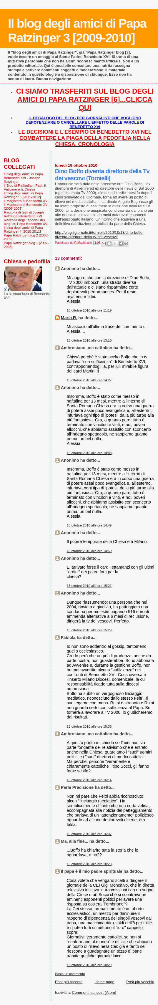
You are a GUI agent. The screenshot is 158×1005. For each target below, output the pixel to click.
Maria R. (69, 317)
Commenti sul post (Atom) (94, 992)
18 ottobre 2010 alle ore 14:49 (89, 525)
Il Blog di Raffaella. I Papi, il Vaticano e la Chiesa (25, 187)
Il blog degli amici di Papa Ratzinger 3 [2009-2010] (77, 30)
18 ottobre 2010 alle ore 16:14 (89, 780)
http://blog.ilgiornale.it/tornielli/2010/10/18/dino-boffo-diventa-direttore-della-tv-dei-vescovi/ (99, 234)
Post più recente (69, 982)
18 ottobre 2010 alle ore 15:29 (89, 630)
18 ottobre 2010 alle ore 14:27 (89, 380)
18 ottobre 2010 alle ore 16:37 (89, 834)
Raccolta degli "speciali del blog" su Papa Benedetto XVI (26, 222)
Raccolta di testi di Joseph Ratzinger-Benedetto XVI (24, 214)
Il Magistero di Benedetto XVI (26, 201)
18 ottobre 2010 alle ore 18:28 (89, 864)
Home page (104, 982)
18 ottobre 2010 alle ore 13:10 (89, 340)
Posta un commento (70, 974)
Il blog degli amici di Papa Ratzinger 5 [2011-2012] (23, 195)
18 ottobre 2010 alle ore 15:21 (89, 585)
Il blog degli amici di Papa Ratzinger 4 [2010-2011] (23, 229)
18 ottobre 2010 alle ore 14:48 (89, 453)
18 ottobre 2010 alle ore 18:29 (89, 965)
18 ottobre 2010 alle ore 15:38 (89, 726)
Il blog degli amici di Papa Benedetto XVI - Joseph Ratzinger (23, 177)
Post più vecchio (140, 982)
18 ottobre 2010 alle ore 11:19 (89, 310)
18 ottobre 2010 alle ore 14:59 (89, 551)
